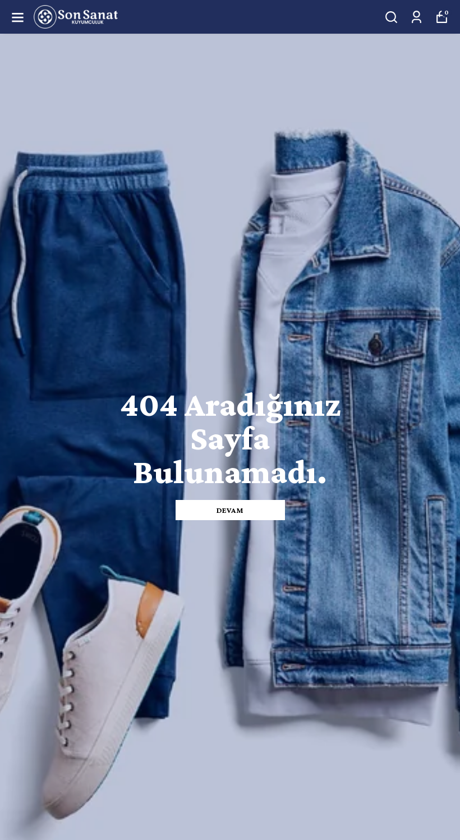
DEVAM (230, 510)
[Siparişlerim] (417, 17)
